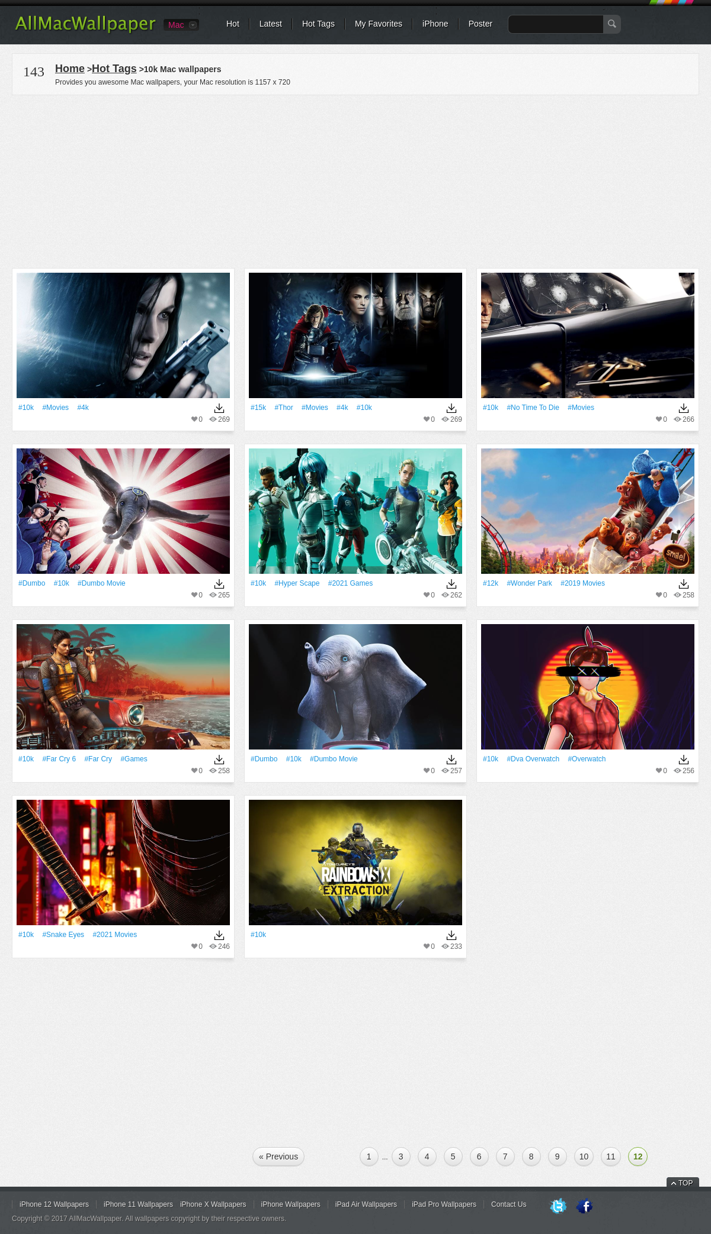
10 (584, 1156)
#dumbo (31, 583)
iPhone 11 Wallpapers (138, 1204)
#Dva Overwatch (533, 759)
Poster (480, 23)
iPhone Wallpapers (291, 1204)
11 (611, 1156)
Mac (176, 25)
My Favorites (378, 23)
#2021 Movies (114, 935)
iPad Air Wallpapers (366, 1204)
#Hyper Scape (296, 583)
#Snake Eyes (63, 935)
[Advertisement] (355, 180)
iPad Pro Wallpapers (444, 1204)
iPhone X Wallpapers (213, 1204)
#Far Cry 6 (59, 759)
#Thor (283, 407)
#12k (490, 583)
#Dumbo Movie (102, 583)
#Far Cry (98, 759)
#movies (55, 407)
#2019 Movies (583, 583)
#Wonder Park (529, 583)
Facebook (584, 1206)
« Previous (278, 1156)
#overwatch (587, 759)
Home (70, 69)
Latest (271, 23)
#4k (82, 407)
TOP (685, 1183)
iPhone (435, 23)
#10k (26, 407)
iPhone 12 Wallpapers (54, 1204)
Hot (232, 23)
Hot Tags (318, 23)
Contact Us (508, 1204)
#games (133, 759)
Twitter (558, 1206)
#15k (258, 407)
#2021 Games (350, 583)
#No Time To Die (533, 407)
